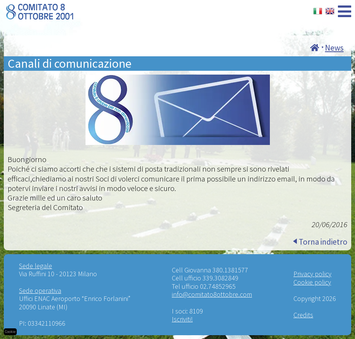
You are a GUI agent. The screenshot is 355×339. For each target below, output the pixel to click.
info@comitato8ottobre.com (212, 294)
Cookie (10, 331)
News (334, 48)
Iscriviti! (182, 319)
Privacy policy (312, 273)
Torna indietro (323, 242)
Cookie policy (312, 282)
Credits (303, 314)
